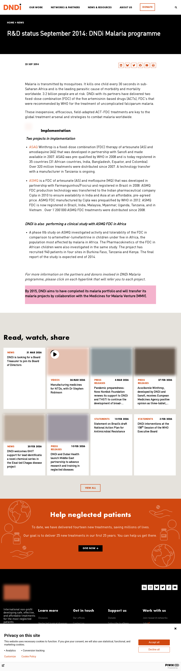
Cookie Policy (28, 656)
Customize (10, 656)
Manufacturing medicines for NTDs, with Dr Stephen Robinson (66, 389)
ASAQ (33, 147)
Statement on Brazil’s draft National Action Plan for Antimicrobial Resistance (110, 428)
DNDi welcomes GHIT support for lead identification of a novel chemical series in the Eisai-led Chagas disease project (26, 459)
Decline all (154, 649)
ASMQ (33, 181)
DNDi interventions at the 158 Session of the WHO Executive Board (153, 428)
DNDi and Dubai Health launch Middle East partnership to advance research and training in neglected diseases (64, 462)
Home (10, 22)
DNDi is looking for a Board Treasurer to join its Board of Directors (23, 361)
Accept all (154, 642)
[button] (121, 65)
